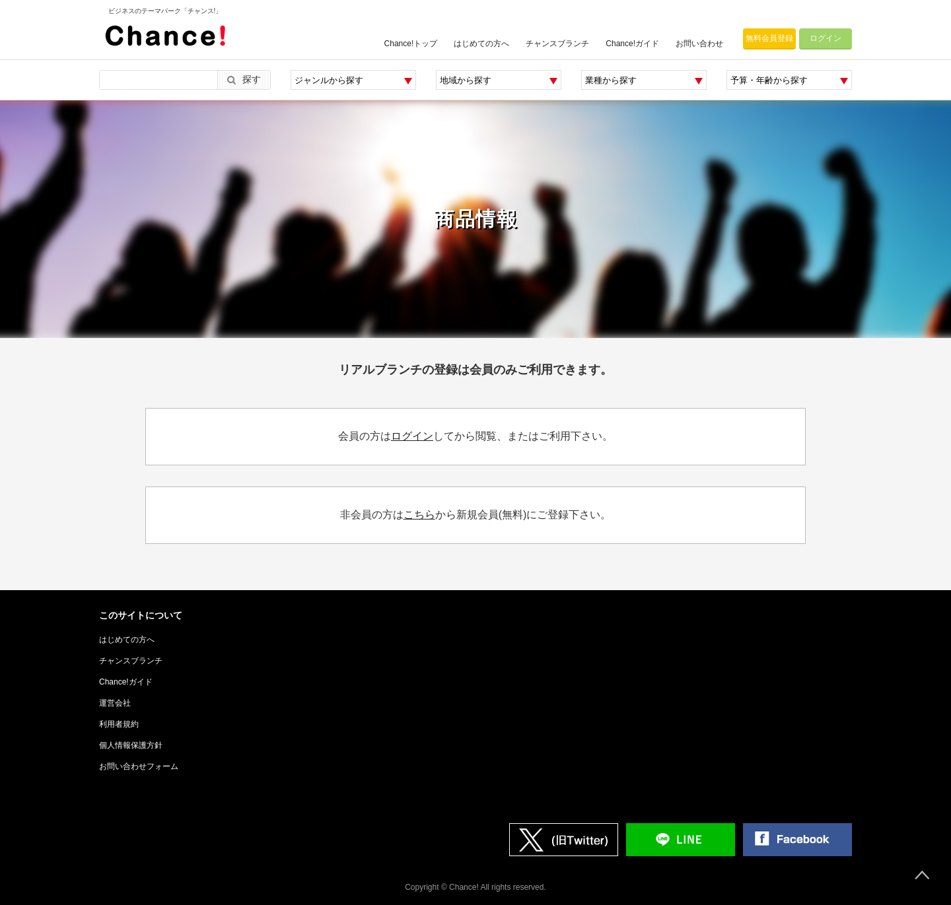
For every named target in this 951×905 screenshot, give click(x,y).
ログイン (825, 38)
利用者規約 (119, 724)
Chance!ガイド (632, 43)
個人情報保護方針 (130, 745)
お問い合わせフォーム (138, 766)
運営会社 (115, 703)
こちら (419, 514)
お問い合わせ (699, 43)
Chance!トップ (411, 43)
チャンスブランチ (557, 43)
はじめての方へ (481, 43)
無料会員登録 (769, 38)
